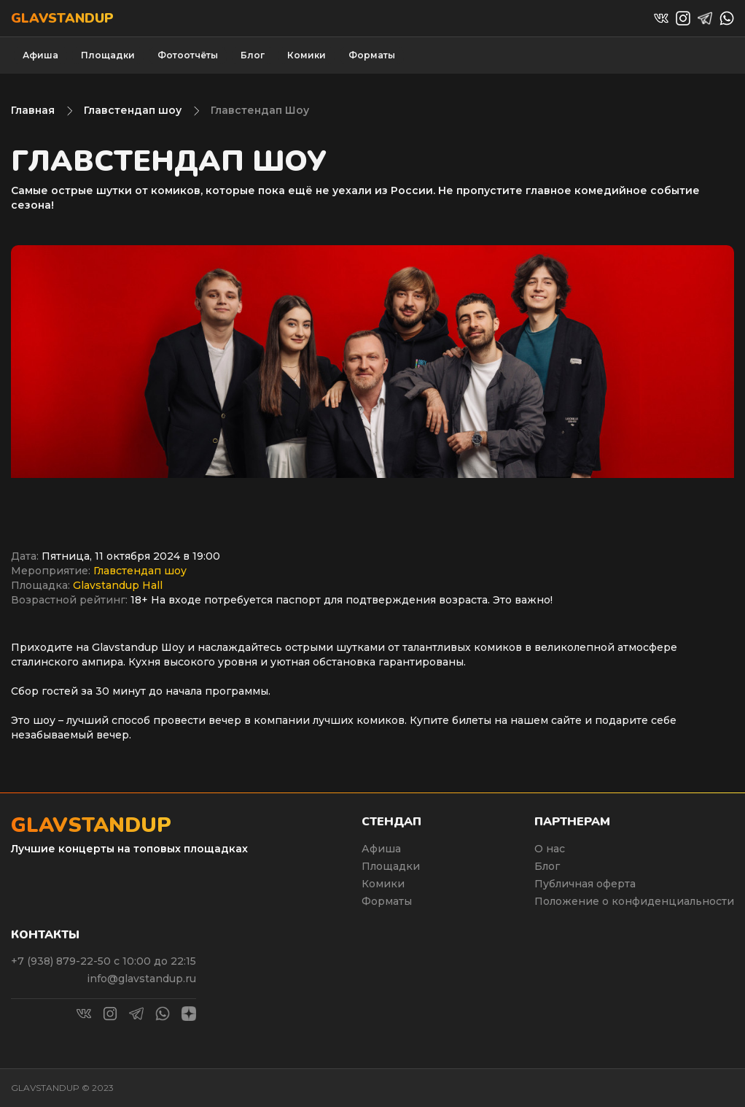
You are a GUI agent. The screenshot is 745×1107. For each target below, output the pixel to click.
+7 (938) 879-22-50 (62, 961)
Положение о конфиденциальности (634, 901)
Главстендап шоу (133, 110)
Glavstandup (62, 18)
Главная (33, 110)
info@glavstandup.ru (141, 978)
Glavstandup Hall (118, 585)
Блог (253, 55)
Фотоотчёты (187, 55)
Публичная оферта (585, 883)
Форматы (371, 55)
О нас (549, 848)
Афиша (40, 55)
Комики (306, 55)
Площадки (108, 55)
